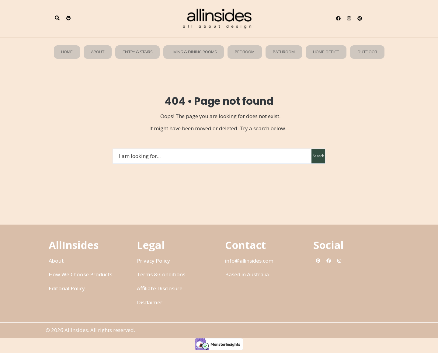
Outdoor (367, 52)
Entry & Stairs (137, 52)
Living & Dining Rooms (194, 52)
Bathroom (284, 52)
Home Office (326, 52)
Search (318, 156)
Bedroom (245, 52)
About (97, 52)
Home (67, 52)
